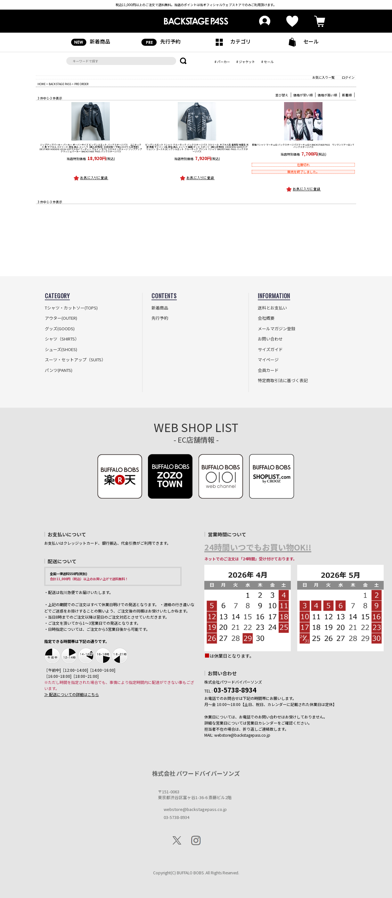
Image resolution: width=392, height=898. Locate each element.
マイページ (268, 360)
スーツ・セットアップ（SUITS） (75, 360)
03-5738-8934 (176, 817)
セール (301, 42)
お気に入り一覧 (323, 77)
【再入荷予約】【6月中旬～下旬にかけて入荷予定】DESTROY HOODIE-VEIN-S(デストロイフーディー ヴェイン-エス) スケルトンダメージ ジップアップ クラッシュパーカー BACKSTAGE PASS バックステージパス (90, 148)
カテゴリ (231, 41)
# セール (267, 61)
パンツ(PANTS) (58, 370)
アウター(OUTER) (61, 318)
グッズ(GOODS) (60, 329)
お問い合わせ (270, 339)
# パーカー (222, 61)
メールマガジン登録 (276, 329)
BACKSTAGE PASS (60, 84)
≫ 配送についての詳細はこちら (71, 694)
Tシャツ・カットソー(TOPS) (71, 308)
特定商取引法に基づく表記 (283, 380)
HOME (41, 84)
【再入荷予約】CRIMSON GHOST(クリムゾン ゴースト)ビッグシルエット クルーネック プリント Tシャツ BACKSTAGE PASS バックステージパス (197, 148)
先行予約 (161, 41)
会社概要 (266, 318)
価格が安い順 (303, 94)
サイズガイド (270, 349)
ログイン (348, 77)
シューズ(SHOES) (61, 349)
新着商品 (90, 41)
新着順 (347, 94)
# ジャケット (245, 61)
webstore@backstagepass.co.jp (195, 809)
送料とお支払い (272, 308)
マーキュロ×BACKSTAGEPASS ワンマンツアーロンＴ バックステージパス (303, 145)
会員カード (268, 370)
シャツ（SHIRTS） (62, 339)
